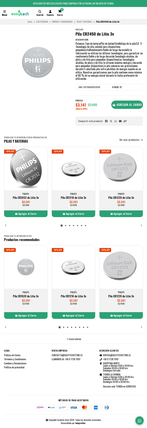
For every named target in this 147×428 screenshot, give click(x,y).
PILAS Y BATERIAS (84, 21)
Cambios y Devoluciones (15, 363)
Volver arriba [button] (73, 339)
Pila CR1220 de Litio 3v (121, 197)
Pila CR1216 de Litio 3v (73, 197)
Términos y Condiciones (15, 359)
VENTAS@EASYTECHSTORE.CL (115, 355)
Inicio (30, 21)
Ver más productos (131, 140)
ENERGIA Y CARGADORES (62, 21)
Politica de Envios (12, 355)
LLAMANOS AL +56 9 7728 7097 (66, 359)
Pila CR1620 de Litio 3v (26, 296)
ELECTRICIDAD (42, 21)
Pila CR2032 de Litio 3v (26, 197)
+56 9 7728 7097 (109, 359)
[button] (125, 121)
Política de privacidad (14, 367)
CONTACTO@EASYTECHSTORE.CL (67, 355)
